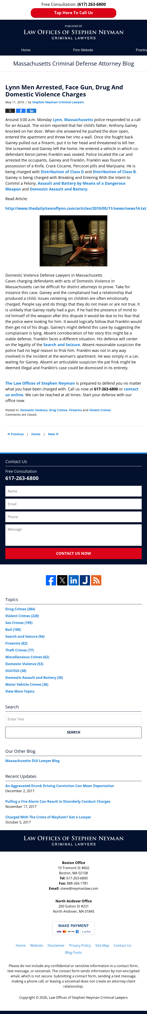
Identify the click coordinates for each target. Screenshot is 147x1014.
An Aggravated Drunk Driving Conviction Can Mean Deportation (59, 785)
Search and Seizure (61, 344)
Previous (15, 433)
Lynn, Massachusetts (73, 119)
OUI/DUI (15, 670)
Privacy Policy (80, 945)
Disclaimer (56, 945)
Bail (13, 629)
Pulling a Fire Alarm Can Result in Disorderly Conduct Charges (57, 801)
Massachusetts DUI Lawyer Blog (32, 760)
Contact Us (122, 945)
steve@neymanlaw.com (79, 888)
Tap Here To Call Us (73, 12)
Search (73, 732)
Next (53, 433)
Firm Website (83, 50)
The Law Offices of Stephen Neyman (40, 383)
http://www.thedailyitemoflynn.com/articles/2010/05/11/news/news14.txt (75, 208)
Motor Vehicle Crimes (26, 684)
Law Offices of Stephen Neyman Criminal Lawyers (88, 997)
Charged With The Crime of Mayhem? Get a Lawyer (48, 817)
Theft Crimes (19, 650)
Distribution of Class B (114, 171)
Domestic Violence (33, 410)
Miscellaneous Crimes (27, 657)
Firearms (75, 410)
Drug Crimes (58, 410)
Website (36, 945)
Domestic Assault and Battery (58, 189)
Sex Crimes (18, 622)
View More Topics (20, 691)
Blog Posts (73, 952)
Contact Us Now (73, 553)
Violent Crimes (100, 410)
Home (26, 50)
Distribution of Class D (62, 171)
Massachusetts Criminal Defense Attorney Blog (74, 32)
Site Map (102, 945)
